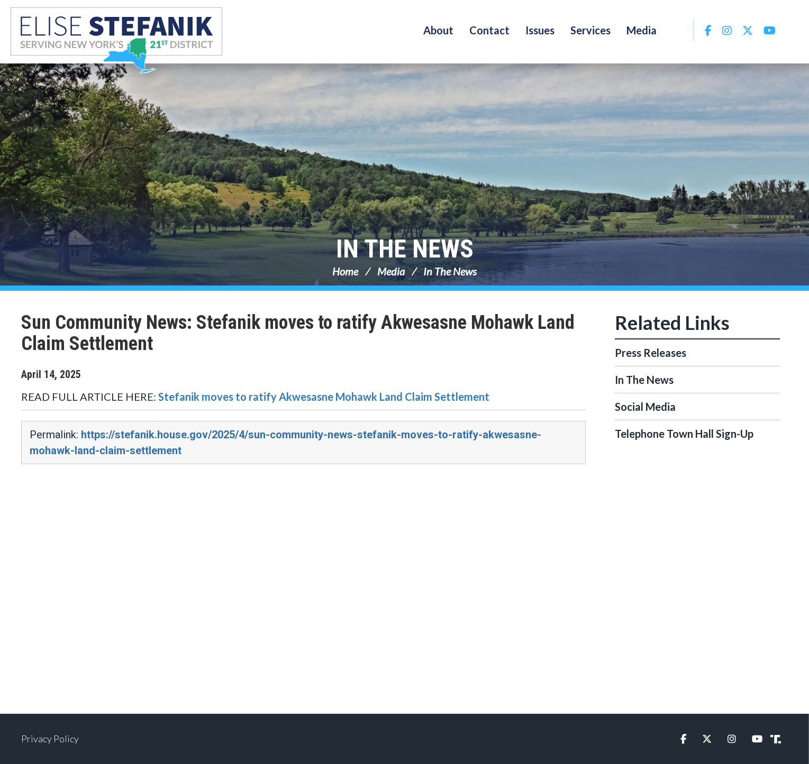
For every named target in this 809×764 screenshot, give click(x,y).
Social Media (645, 406)
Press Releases (650, 352)
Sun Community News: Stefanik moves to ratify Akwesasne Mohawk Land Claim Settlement (298, 333)
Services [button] (590, 30)
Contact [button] (489, 30)
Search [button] (679, 30)
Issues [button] (540, 30)
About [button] (438, 30)
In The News (405, 249)
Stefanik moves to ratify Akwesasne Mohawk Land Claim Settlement (323, 396)
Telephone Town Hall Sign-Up (684, 433)
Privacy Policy (50, 738)
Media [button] (641, 30)
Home (345, 271)
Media (391, 271)
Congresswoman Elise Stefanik (116, 40)
